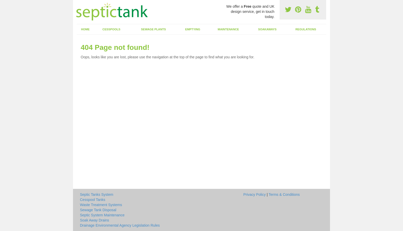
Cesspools (112, 29)
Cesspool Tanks (92, 200)
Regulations (305, 29)
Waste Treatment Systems (101, 205)
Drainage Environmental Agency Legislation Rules (120, 225)
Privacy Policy (254, 194)
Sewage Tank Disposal (98, 210)
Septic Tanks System (96, 194)
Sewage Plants (153, 29)
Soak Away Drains (94, 220)
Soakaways (267, 29)
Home (85, 29)
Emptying (192, 29)
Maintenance (228, 29)
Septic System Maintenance (102, 215)
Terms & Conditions (284, 194)
